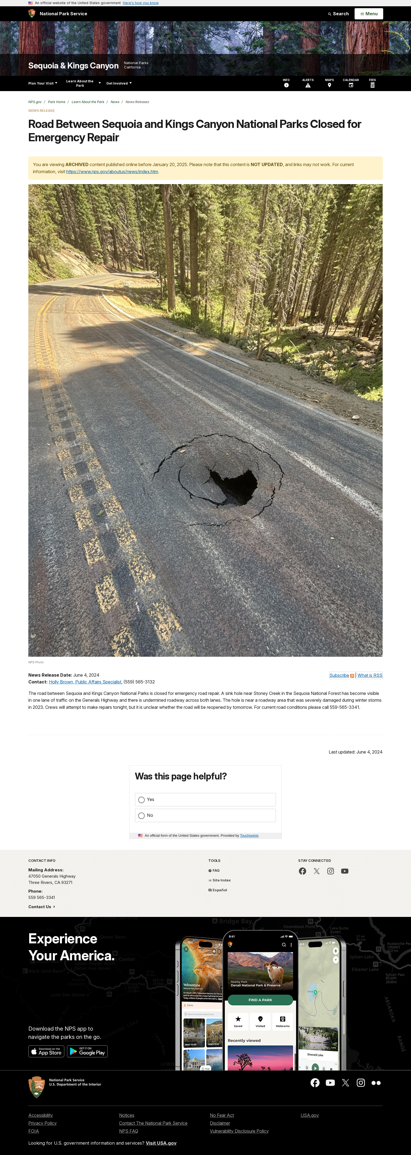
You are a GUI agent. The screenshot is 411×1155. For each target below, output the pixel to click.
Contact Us (40, 906)
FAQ (214, 870)
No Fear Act (222, 1115)
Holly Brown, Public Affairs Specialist (85, 682)
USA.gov (310, 1115)
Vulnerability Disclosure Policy (239, 1131)
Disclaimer (220, 1123)
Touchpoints (249, 835)
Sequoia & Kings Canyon (73, 65)
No (150, 815)
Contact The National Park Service (153, 1123)
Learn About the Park (83, 83)
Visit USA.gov (161, 1143)
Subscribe (339, 675)
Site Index (219, 880)
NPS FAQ (128, 1131)
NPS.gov (35, 102)
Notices (126, 1115)
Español (217, 890)
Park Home (56, 102)
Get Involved (119, 83)
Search (338, 13)
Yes (150, 799)
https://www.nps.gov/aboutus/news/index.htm (112, 171)
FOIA (33, 1131)
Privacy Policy (42, 1123)
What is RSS (370, 675)
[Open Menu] (369, 14)
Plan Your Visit (42, 83)
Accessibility (40, 1115)
